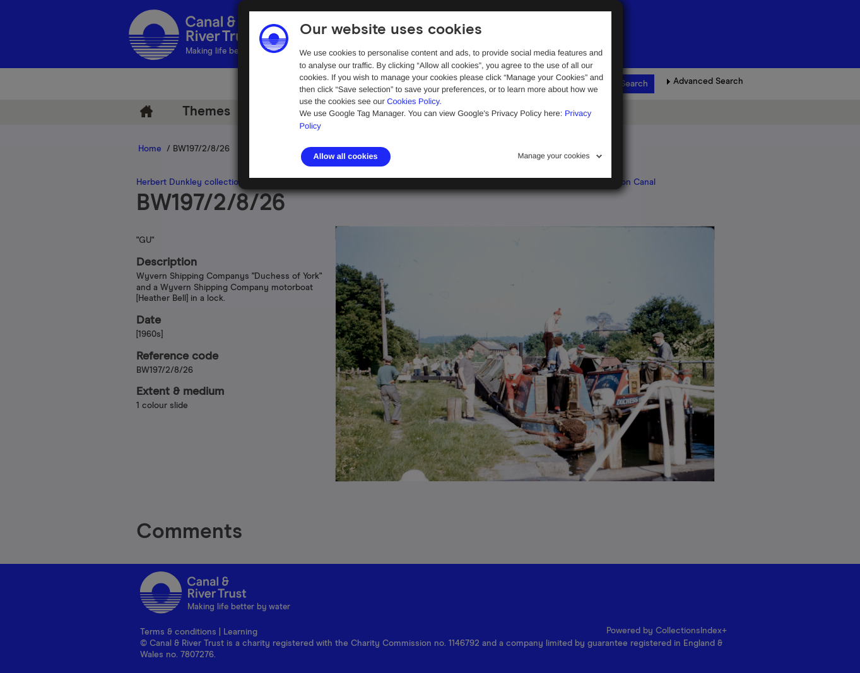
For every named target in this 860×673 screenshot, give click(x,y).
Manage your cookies (553, 155)
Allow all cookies (346, 156)
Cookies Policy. (414, 101)
